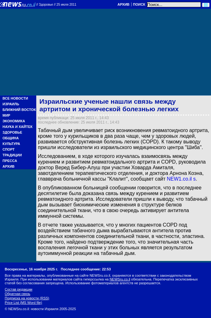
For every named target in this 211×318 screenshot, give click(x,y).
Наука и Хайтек (17, 127)
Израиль (11, 104)
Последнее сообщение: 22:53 (86, 269)
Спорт (9, 149)
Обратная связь (17, 294)
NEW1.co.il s (181, 179)
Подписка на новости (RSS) (27, 298)
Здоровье (12, 132)
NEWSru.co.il (119, 279)
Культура (11, 144)
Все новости (15, 98)
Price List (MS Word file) (23, 302)
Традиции (12, 155)
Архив (123, 4)
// (56, 4)
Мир (6, 115)
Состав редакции (18, 289)
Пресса (10, 161)
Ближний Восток (19, 110)
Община (11, 138)
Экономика (14, 121)
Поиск (139, 4)
